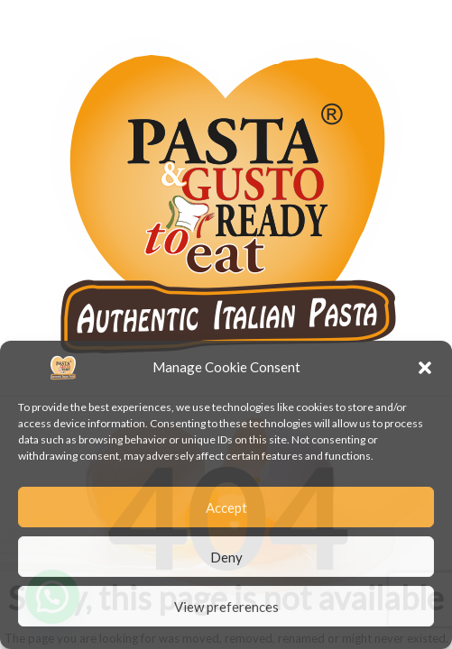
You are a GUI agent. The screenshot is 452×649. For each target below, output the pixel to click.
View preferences (226, 607)
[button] (425, 368)
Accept (226, 507)
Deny (226, 557)
